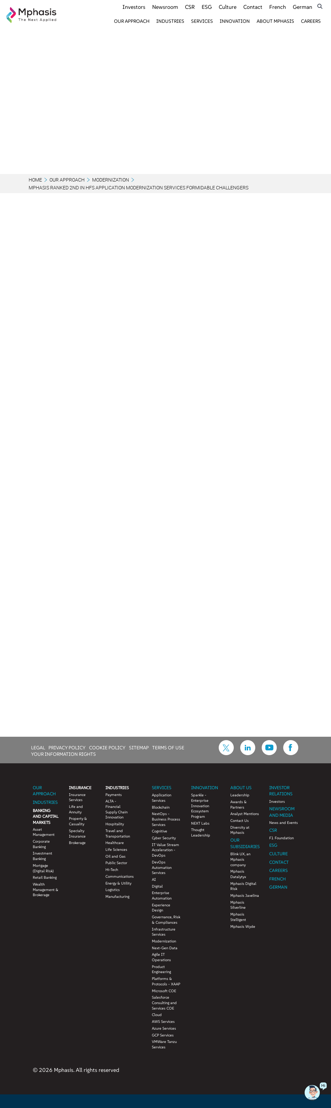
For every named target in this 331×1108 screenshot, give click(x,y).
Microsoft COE (164, 990)
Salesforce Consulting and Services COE (164, 1002)
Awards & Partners (238, 804)
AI (154, 879)
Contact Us (239, 820)
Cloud (157, 1014)
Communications (118, 876)
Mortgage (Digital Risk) (43, 868)
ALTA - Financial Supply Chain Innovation (116, 809)
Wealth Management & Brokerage (45, 889)
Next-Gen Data (164, 948)
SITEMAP (139, 747)
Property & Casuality (78, 821)
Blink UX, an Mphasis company (240, 859)
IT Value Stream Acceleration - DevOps (165, 850)
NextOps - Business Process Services (166, 819)
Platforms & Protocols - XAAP (166, 981)
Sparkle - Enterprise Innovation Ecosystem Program (200, 806)
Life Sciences (116, 849)
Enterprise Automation (162, 895)
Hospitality (114, 824)
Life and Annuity (76, 809)
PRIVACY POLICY (67, 747)
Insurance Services (77, 797)
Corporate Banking (41, 844)
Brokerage (77, 842)
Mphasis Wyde (242, 926)
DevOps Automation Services (162, 867)
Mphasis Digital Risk (243, 886)
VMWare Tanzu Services (164, 1044)
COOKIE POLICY (107, 747)
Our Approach (131, 21)
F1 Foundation (281, 838)
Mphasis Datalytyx (238, 874)
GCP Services (163, 1035)
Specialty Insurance (77, 833)
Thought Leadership (200, 832)
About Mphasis (275, 21)
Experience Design (161, 908)
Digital (157, 886)
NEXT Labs (200, 823)
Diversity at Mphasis (239, 830)
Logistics (112, 889)
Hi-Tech (111, 869)
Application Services (161, 798)
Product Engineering (161, 969)
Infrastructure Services (163, 932)
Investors (277, 801)
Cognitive (159, 831)
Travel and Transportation (117, 833)
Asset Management (44, 832)
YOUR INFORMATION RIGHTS (63, 753)
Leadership (239, 795)
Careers (311, 21)
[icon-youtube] (269, 753)
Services (202, 21)
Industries (170, 21)
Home (35, 179)
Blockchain (161, 807)
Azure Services (164, 1028)
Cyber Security (164, 838)
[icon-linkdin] (247, 753)
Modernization (110, 179)
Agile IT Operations (161, 957)
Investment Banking (42, 856)
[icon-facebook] (290, 753)
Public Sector (116, 862)
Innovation (235, 21)
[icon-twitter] (226, 753)
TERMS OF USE (168, 747)
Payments (113, 794)
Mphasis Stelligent (238, 917)
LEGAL (38, 747)
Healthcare (114, 842)
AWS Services (163, 1021)
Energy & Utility (118, 883)
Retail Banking (45, 877)
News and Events (283, 822)
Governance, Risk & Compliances (166, 920)
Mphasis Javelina (244, 895)
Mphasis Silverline (238, 905)
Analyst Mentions (244, 813)
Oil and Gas (115, 856)
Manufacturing (117, 896)
